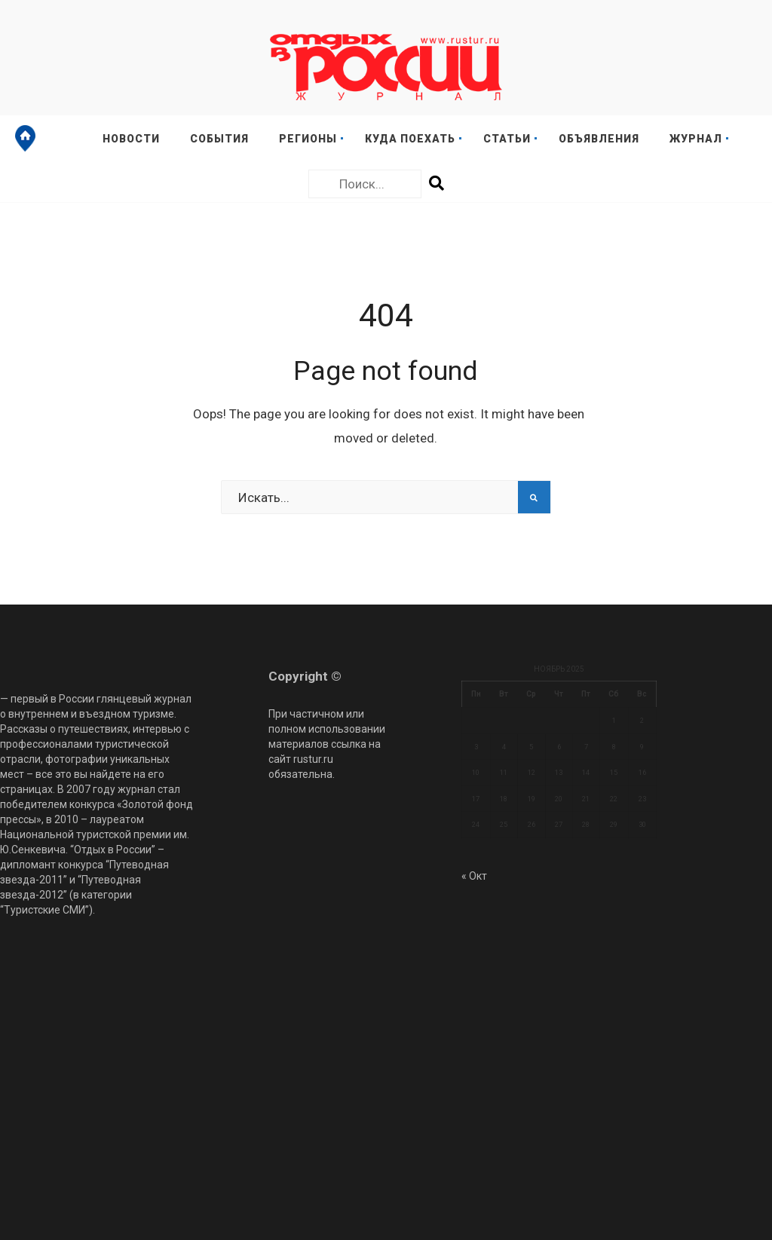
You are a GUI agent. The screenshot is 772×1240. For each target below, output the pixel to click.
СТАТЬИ (507, 139)
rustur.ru (313, 759)
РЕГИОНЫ (308, 139)
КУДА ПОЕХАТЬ (410, 139)
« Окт (474, 876)
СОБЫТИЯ (219, 139)
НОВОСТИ (131, 139)
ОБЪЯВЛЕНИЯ (599, 139)
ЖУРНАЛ (695, 139)
